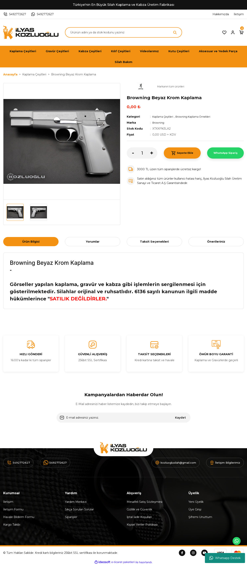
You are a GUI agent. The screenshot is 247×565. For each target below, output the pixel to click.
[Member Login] (233, 32)
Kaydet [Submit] (180, 417)
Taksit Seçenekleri (154, 241)
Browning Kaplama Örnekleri (199, 116)
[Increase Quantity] (153, 153)
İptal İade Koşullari (139, 517)
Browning (159, 122)
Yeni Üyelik (195, 502)
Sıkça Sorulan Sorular (79, 509)
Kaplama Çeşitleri (164, 116)
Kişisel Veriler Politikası (142, 524)
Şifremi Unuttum (200, 517)
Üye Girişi (194, 509)
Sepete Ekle (182, 153)
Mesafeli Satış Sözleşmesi (144, 502)
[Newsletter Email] (123, 418)
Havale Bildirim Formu (18, 517)
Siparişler (71, 517)
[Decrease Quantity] (130, 153)
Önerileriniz (216, 241)
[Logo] (31, 32)
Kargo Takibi (11, 524)
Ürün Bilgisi (30, 241)
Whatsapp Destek (225, 558)
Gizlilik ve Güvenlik (139, 509)
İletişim (8, 502)
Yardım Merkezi (76, 502)
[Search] (123, 32)
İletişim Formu (13, 509)
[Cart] (241, 32)
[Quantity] (142, 153)
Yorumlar (92, 241)
